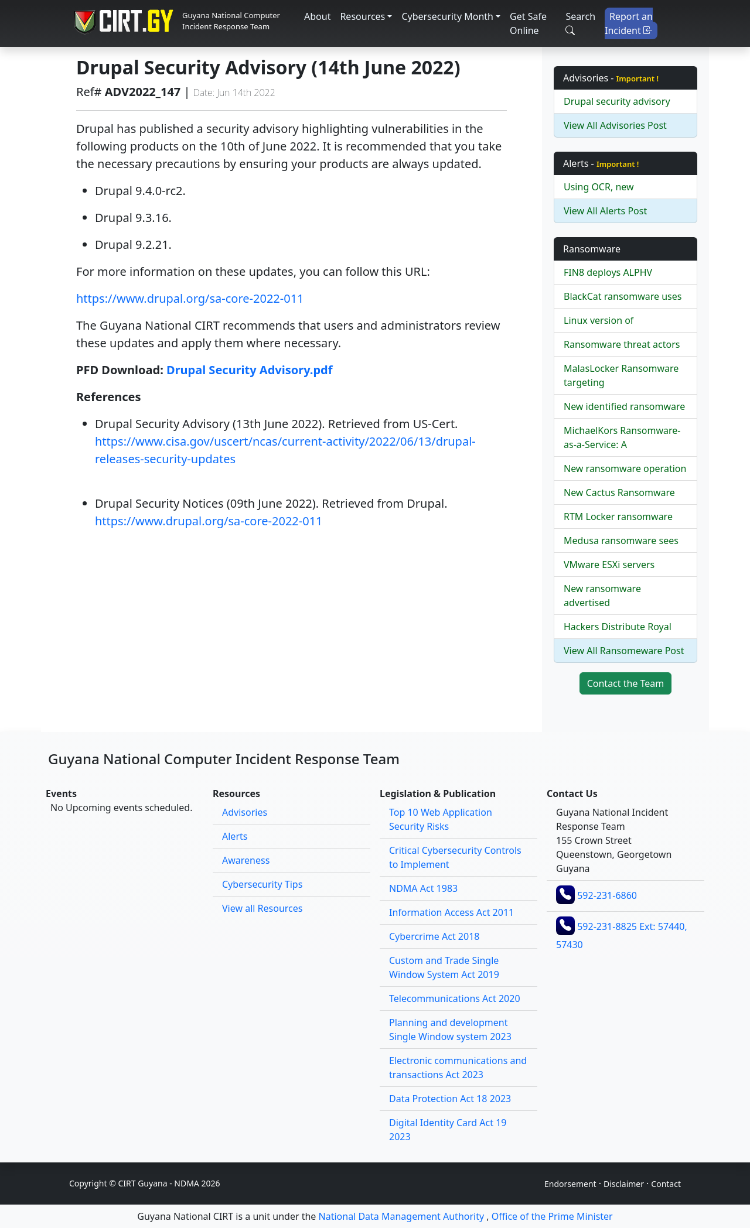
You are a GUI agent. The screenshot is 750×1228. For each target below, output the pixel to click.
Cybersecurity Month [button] (447, 16)
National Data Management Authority (402, 1216)
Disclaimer (624, 1183)
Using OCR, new (599, 186)
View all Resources (262, 908)
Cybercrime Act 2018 (434, 936)
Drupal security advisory (617, 101)
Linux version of (598, 320)
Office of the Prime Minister (552, 1216)
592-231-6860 (607, 895)
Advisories (244, 812)
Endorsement (570, 1183)
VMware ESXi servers (609, 564)
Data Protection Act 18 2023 (450, 1098)
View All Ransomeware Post (624, 650)
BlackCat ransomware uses (622, 296)
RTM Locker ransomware (618, 516)
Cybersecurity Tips (262, 884)
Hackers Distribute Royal (617, 626)
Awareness (246, 860)
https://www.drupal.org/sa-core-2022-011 (190, 298)
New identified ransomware (624, 406)
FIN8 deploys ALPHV (608, 272)
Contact (666, 1183)
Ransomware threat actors (622, 344)
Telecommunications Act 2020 (454, 998)
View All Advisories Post (615, 125)
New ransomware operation (625, 468)
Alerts (234, 836)
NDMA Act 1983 (423, 888)
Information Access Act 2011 (451, 912)
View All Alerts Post (605, 210)
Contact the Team (625, 683)
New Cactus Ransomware (619, 492)
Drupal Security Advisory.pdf (249, 370)
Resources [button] (362, 16)
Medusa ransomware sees (621, 540)
